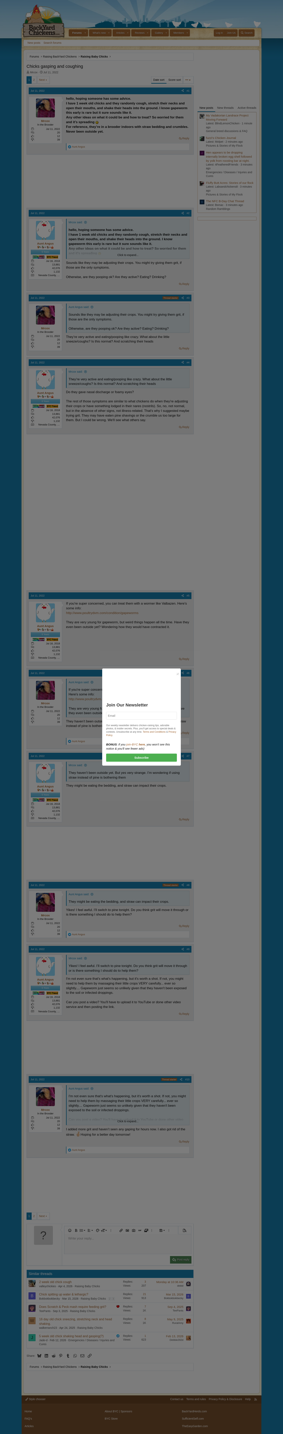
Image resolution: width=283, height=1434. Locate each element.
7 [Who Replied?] (145, 1306)
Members (178, 32)
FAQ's (28, 1418)
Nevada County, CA (49, 275)
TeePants (45, 1311)
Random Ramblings (218, 208)
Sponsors (126, 1411)
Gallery (159, 32)
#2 (188, 213)
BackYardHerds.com (194, 1411)
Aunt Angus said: (79, 307)
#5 (188, 595)
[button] (85, 32)
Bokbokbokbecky (49, 1298)
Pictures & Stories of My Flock (224, 145)
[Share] (182, 90)
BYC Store (111, 1418)
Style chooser (35, 1399)
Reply (185, 138)
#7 (188, 756)
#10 (187, 1079)
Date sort (158, 79)
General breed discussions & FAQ (226, 131)
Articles (120, 32)
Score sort (174, 79)
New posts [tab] (206, 107)
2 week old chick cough (55, 1282)
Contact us (176, 1399)
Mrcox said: (76, 222)
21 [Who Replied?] (144, 1294)
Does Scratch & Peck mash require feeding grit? (72, 1306)
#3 (188, 297)
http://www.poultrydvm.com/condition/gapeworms (102, 613)
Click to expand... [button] (127, 255)
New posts (34, 42)
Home (28, 1411)
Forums (77, 32)
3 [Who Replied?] (145, 1281)
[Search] (247, 32)
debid (180, 1285)
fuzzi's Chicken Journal (221, 138)
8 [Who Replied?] (145, 1318)
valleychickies (47, 1286)
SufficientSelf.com (193, 1418)
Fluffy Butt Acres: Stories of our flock (230, 182)
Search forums (52, 42)
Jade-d (43, 1340)
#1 (188, 90)
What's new (99, 32)
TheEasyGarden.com (195, 1426)
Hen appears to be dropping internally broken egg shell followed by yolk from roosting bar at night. (229, 156)
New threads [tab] (225, 107)
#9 (188, 949)
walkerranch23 (48, 1327)
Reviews (139, 32)
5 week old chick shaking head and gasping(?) (71, 1336)
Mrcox (34, 72)
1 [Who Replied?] (145, 1335)
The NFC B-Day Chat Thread (225, 201)
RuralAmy (177, 1322)
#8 (188, 885)
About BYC (111, 1411)
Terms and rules (196, 1399)
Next (42, 79)
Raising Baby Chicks (87, 1286)
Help (248, 1399)
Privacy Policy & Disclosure (225, 1399)
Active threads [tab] (247, 107)
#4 (188, 362)
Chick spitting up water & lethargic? (63, 1294)
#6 (188, 673)
